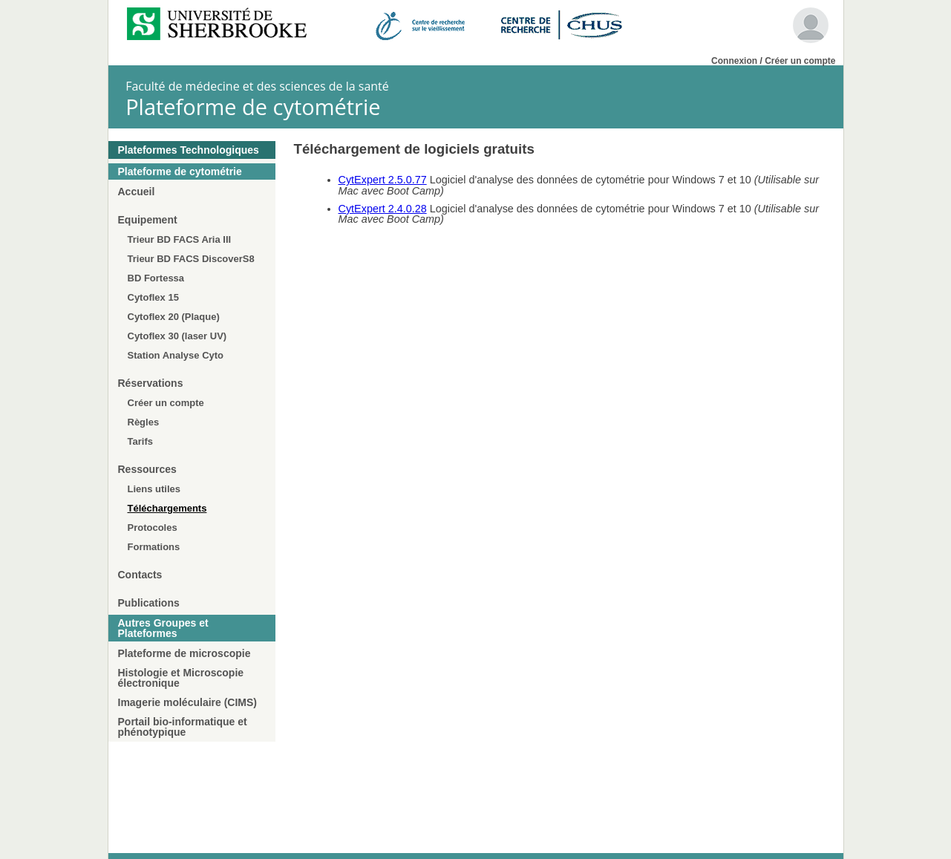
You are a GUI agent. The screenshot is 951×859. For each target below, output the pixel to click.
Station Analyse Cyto (176, 355)
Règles (144, 422)
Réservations (150, 383)
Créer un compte (800, 61)
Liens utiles (154, 488)
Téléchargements (167, 508)
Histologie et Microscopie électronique (181, 678)
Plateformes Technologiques (188, 150)
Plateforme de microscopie (184, 653)
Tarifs (140, 441)
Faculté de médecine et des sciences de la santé (257, 86)
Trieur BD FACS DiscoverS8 (191, 258)
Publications (149, 603)
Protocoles (152, 527)
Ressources (147, 469)
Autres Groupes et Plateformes (163, 628)
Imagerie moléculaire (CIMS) (188, 702)
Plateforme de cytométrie (180, 171)
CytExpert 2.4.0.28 (383, 209)
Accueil (136, 191)
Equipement (147, 220)
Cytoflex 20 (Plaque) (174, 316)
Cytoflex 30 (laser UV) (177, 336)
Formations (154, 546)
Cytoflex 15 (153, 297)
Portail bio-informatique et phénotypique (182, 727)
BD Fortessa (156, 278)
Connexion (734, 61)
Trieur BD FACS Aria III (180, 239)
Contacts (140, 575)
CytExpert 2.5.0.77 (383, 180)
